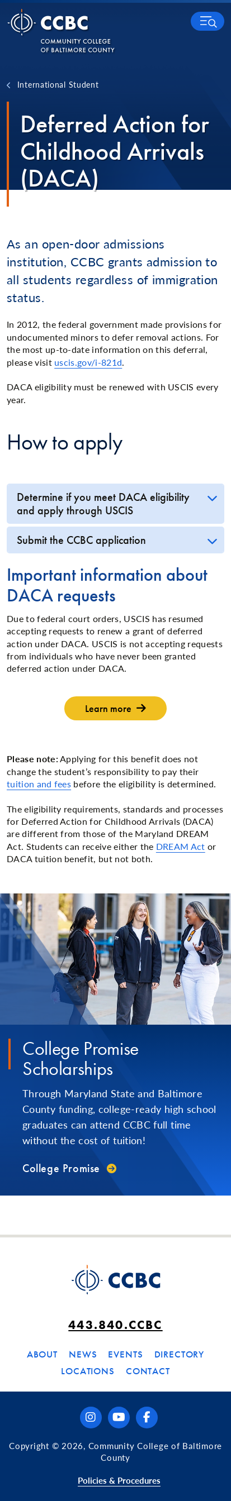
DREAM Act (180, 846)
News (83, 1354)
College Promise (61, 1168)
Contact (148, 1371)
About (42, 1354)
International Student (58, 84)
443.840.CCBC (115, 1325)
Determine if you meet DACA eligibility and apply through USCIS (103, 504)
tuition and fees (39, 783)
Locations (88, 1371)
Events (125, 1354)
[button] (207, 21)
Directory (179, 1354)
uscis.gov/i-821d (88, 362)
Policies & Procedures (119, 1480)
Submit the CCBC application (81, 540)
